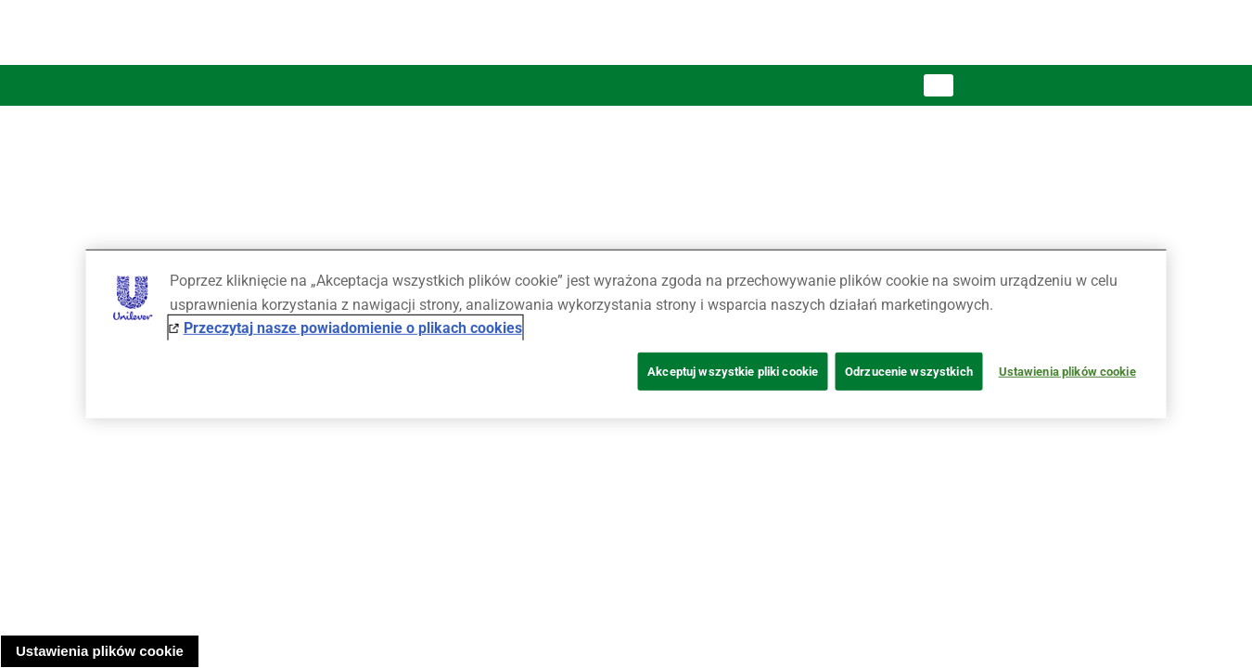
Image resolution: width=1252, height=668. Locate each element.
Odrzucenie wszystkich (909, 372)
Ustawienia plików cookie (100, 651)
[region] (626, 334)
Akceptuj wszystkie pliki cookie (732, 372)
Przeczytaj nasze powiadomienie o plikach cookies (353, 328)
